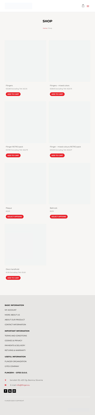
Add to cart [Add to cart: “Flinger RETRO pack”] (13, 155)
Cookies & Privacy (13, 341)
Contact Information (15, 325)
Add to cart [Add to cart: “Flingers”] (13, 94)
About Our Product (15, 320)
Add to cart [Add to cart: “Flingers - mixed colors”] (57, 94)
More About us (12, 315)
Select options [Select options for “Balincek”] (58, 217)
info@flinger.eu (23, 385)
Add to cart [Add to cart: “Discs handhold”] (13, 278)
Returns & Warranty (15, 350)
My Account (10, 310)
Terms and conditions (16, 336)
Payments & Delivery (15, 345)
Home (45, 28)
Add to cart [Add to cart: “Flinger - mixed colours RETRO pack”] (57, 155)
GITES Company (12, 366)
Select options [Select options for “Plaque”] (14, 217)
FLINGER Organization (15, 361)
